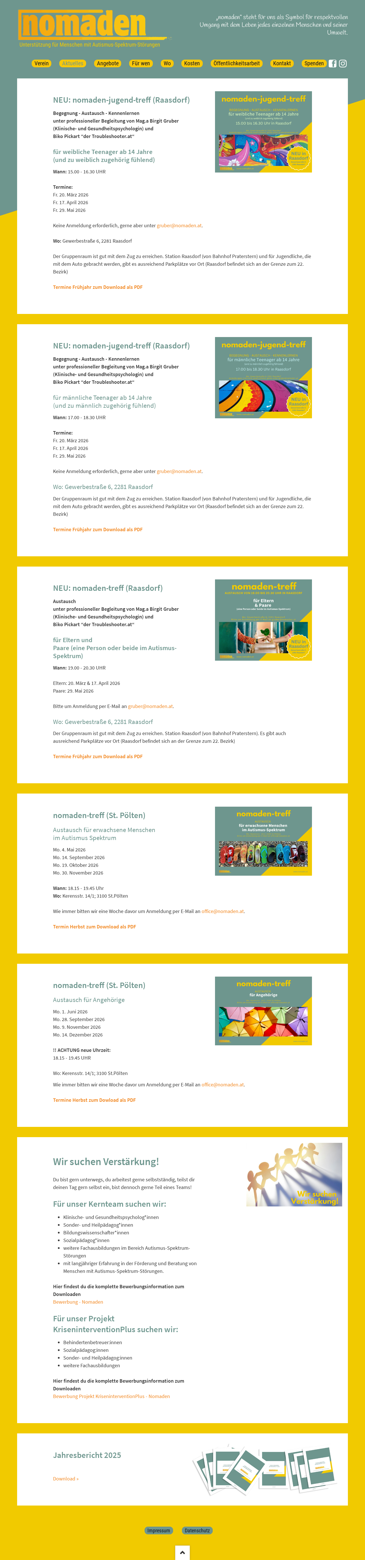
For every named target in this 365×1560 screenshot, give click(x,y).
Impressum (158, 1530)
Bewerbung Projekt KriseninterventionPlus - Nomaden (111, 1396)
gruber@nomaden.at (179, 225)
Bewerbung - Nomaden (78, 1302)
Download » (66, 1478)
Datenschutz (197, 1530)
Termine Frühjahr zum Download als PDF (98, 287)
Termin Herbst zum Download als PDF (94, 926)
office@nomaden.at (223, 911)
